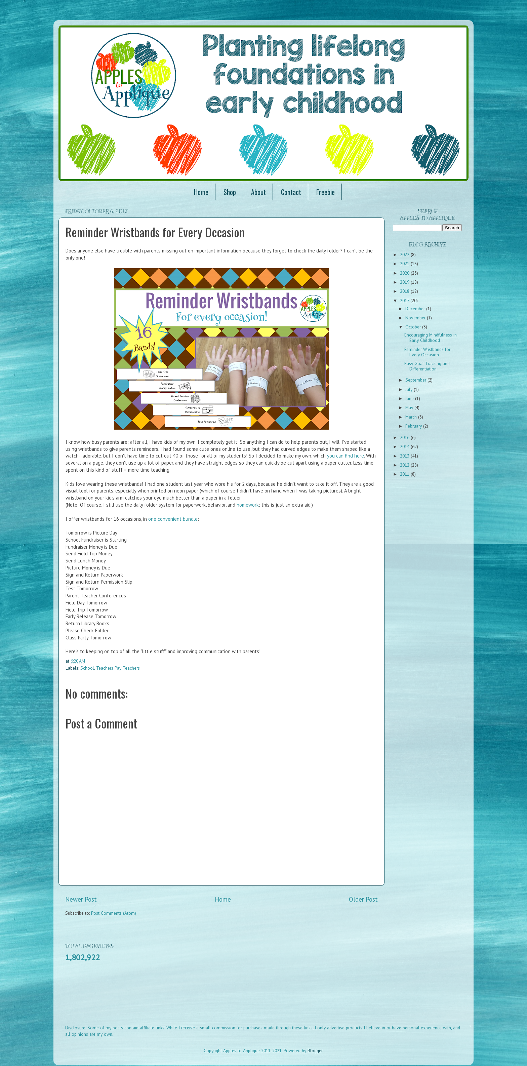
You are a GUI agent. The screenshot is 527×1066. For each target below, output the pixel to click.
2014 (405, 446)
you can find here (345, 455)
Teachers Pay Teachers (118, 668)
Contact (291, 192)
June (410, 398)
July (409, 389)
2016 (405, 437)
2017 (405, 301)
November (416, 318)
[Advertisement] (187, 998)
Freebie (325, 192)
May (409, 407)
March (411, 417)
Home (201, 192)
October (413, 327)
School (87, 668)
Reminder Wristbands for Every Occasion (427, 352)
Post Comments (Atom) (113, 913)
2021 (405, 264)
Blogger (315, 1051)
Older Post (363, 899)
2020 (405, 273)
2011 (405, 474)
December (415, 309)
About (258, 192)
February (414, 426)
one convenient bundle (173, 519)
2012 (405, 465)
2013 (405, 456)
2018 (405, 291)
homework (248, 505)
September (416, 380)
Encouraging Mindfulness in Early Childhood (430, 337)
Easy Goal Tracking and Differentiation (427, 366)
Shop (230, 192)
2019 (405, 282)
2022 (405, 254)
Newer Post (81, 899)
